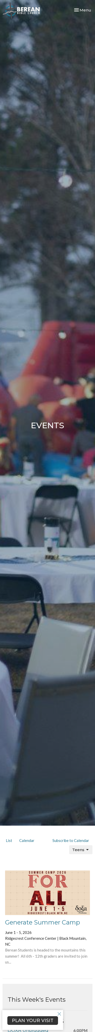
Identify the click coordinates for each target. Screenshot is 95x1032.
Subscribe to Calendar (70, 840)
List (9, 840)
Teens (80, 849)
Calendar (26, 840)
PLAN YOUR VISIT (32, 1020)
